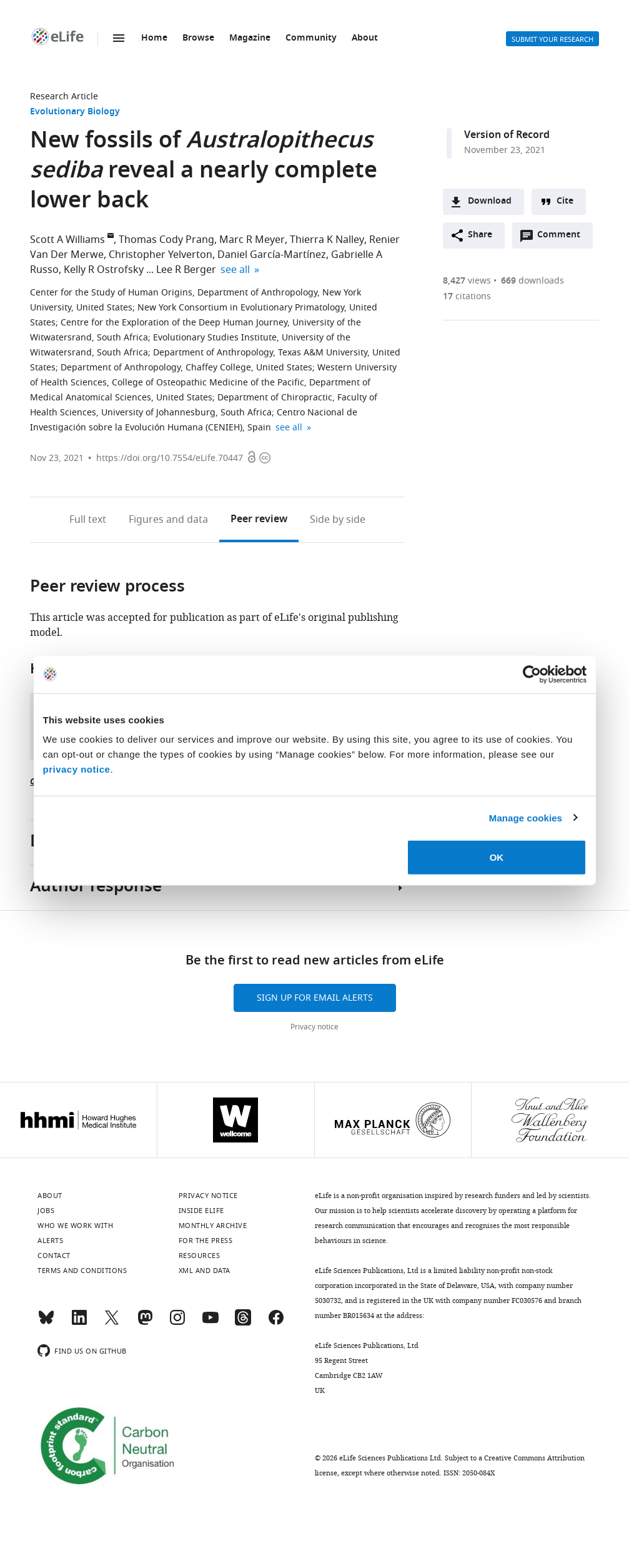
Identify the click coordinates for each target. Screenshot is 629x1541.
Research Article (64, 96)
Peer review (258, 520)
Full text (87, 519)
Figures (168, 519)
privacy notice (77, 769)
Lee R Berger (186, 269)
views (467, 280)
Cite (565, 201)
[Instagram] (177, 1323)
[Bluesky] (46, 1323)
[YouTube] (210, 1323)
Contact (54, 1256)
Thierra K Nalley (327, 239)
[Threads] (243, 1323)
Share (480, 235)
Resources (199, 1256)
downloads (532, 280)
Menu (118, 38)
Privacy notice (314, 1027)
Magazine (249, 38)
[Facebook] (276, 1323)
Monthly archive (213, 1226)
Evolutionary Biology (75, 112)
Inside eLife (201, 1211)
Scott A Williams (67, 239)
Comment (563, 238)
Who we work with (75, 1226)
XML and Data (204, 1271)
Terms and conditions (82, 1271)
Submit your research (552, 39)
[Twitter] (112, 1323)
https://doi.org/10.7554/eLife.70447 (169, 458)
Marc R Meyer (252, 239)
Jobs (45, 1211)
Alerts (483, 38)
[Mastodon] (145, 1323)
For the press (206, 1241)
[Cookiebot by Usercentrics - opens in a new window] (532, 674)
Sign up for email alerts (315, 997)
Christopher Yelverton (160, 254)
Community (311, 38)
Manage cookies (525, 817)
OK (497, 857)
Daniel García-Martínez (271, 254)
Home (154, 38)
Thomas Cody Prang (166, 239)
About (365, 38)
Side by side (337, 519)
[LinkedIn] (79, 1323)
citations (467, 296)
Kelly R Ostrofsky (104, 269)
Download (490, 201)
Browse (198, 38)
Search (453, 38)
